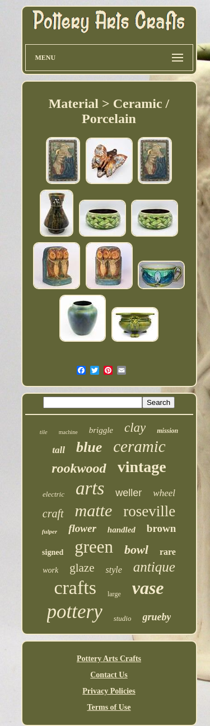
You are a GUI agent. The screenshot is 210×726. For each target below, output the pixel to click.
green (93, 547)
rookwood (79, 468)
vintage (142, 466)
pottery (74, 612)
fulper (50, 531)
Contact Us (109, 675)
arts (90, 488)
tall (58, 450)
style (113, 569)
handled (122, 529)
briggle (101, 430)
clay (135, 428)
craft (53, 513)
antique (154, 566)
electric (53, 494)
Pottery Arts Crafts (109, 658)
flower (82, 528)
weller (128, 492)
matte (94, 510)
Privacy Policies (108, 691)
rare (168, 552)
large (114, 594)
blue (89, 447)
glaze (81, 567)
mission (167, 431)
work (50, 570)
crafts (75, 587)
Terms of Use (108, 707)
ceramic (139, 446)
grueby (156, 617)
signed (52, 552)
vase (148, 588)
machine (68, 432)
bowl (136, 550)
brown (161, 528)
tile (44, 431)
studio (123, 618)
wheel (164, 493)
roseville (149, 511)
